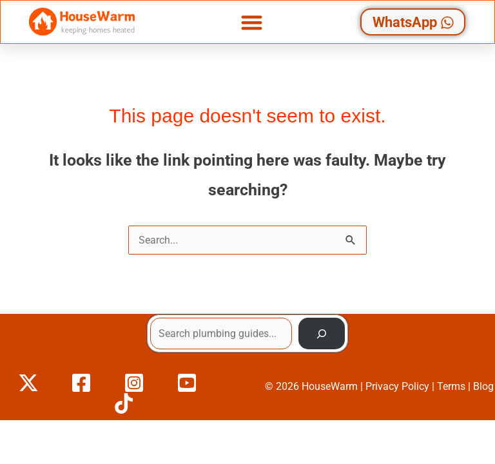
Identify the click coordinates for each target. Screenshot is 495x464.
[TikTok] (123, 403)
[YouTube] (187, 382)
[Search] (321, 334)
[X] (28, 382)
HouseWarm (330, 386)
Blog (483, 386)
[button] (252, 22)
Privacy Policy (397, 386)
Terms (451, 386)
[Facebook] (81, 382)
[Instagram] (134, 382)
